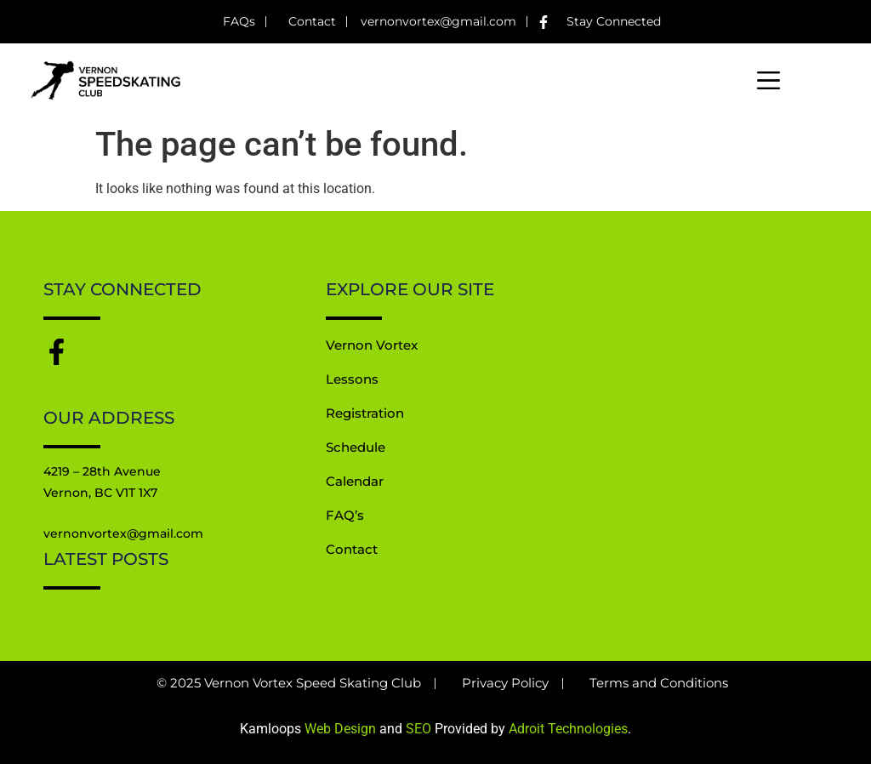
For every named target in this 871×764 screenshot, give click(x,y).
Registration (365, 413)
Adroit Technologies (568, 729)
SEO (418, 729)
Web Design (340, 729)
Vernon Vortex (372, 345)
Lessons (352, 379)
